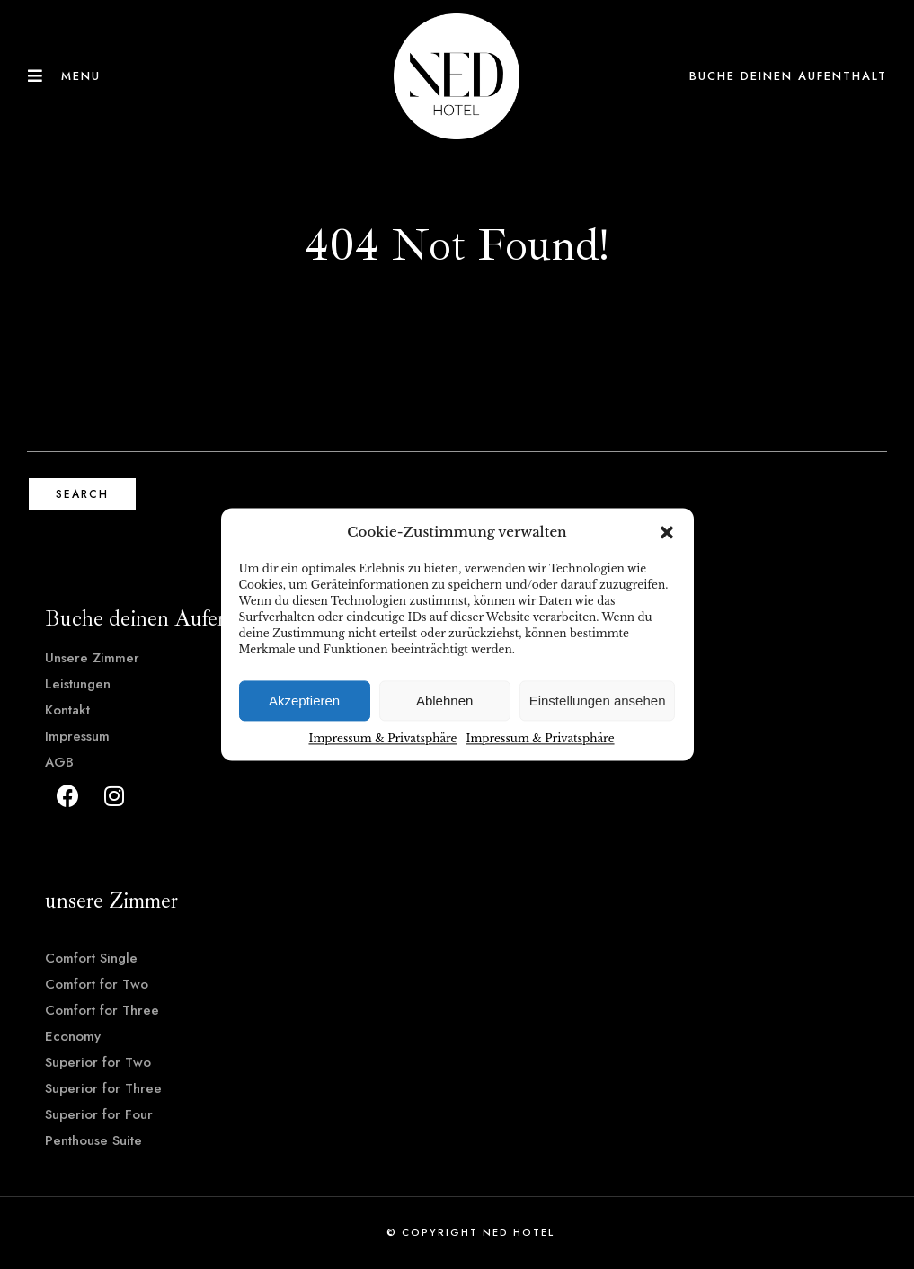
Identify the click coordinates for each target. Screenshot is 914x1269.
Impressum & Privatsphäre (382, 738)
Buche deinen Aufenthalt (788, 75)
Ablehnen (444, 700)
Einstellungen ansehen (597, 700)
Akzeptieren (304, 700)
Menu (81, 75)
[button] (667, 532)
